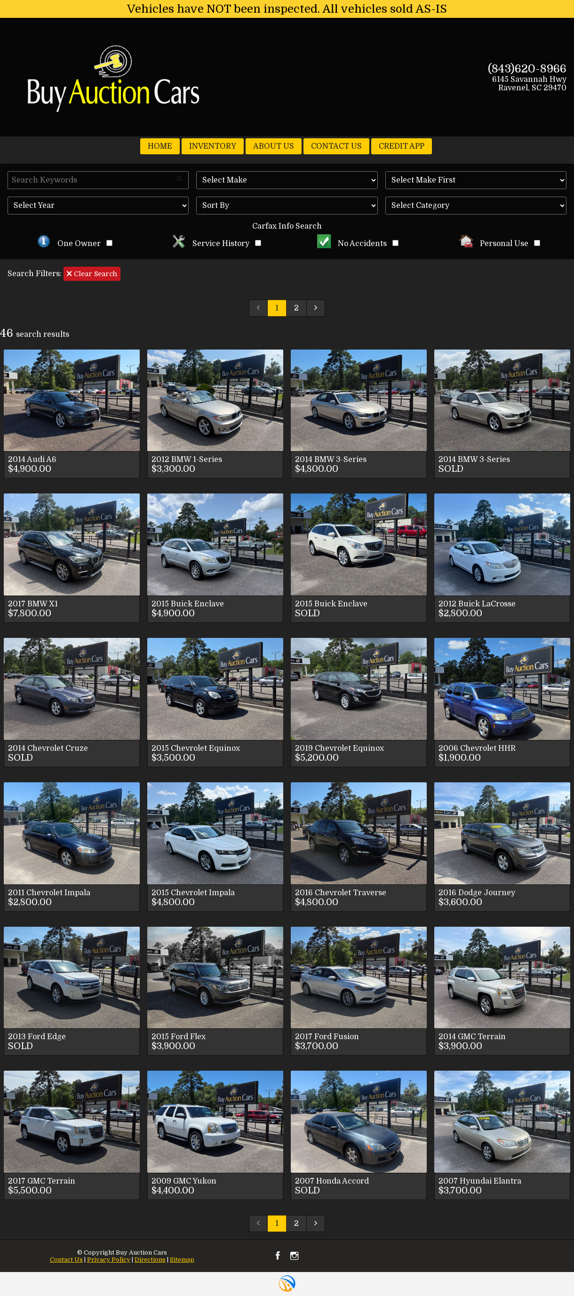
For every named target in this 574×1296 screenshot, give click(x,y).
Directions (150, 1259)
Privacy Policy (108, 1259)
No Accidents (358, 243)
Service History (216, 243)
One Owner (75, 243)
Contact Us (66, 1259)
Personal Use (499, 243)
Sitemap (182, 1259)
